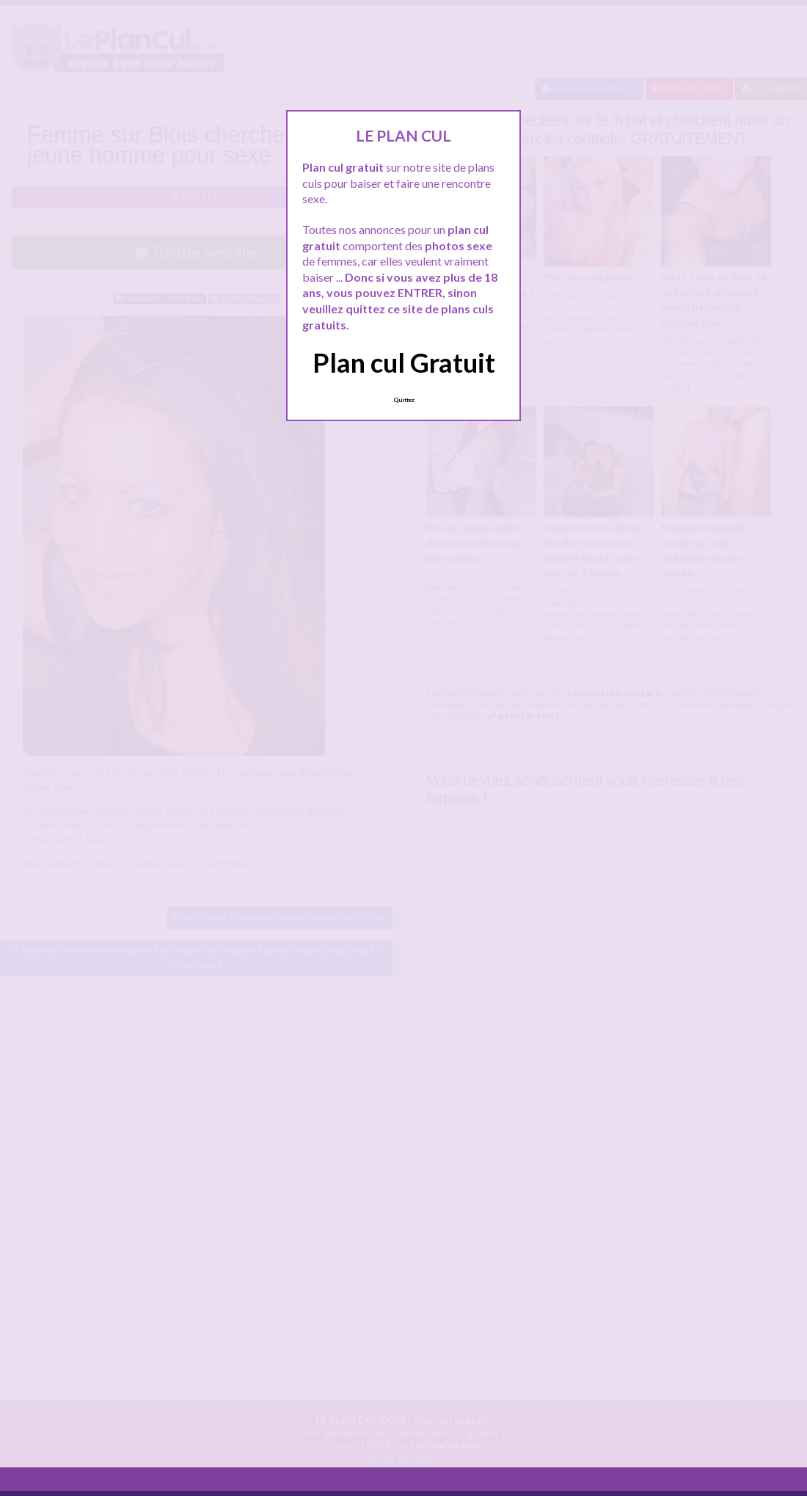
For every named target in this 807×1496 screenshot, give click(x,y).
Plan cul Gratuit (404, 362)
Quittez (404, 400)
